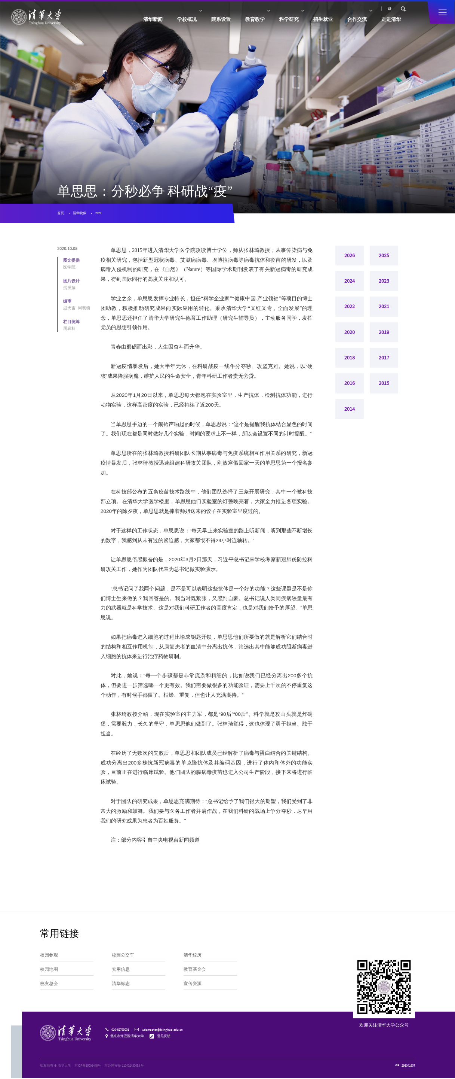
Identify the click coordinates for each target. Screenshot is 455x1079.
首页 (60, 213)
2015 (384, 384)
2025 (384, 256)
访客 (286, 8)
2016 (349, 384)
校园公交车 (123, 955)
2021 (384, 307)
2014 (349, 410)
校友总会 (49, 985)
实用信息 (121, 970)
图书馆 (358, 8)
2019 (384, 333)
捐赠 (307, 8)
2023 (384, 282)
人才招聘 (321, 8)
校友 (296, 8)
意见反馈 (163, 1036)
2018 (349, 358)
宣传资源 (193, 985)
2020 (99, 213)
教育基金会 (195, 970)
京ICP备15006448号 (87, 1066)
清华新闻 (139, 20)
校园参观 (49, 955)
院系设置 (210, 20)
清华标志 (121, 985)
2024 (349, 282)
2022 (349, 307)
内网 (335, 8)
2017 (384, 358)
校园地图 (49, 970)
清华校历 (193, 955)
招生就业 (317, 20)
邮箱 (346, 8)
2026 (349, 256)
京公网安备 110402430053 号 (124, 1066)
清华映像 (79, 213)
